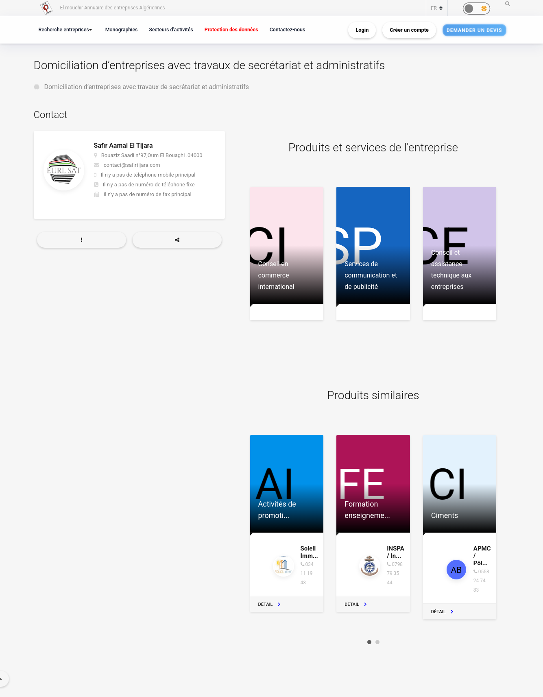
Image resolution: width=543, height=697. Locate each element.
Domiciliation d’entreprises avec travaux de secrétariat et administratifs (146, 87)
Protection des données (231, 29)
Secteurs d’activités (171, 29)
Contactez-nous (287, 29)
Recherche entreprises (64, 29)
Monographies (121, 29)
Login (362, 30)
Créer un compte (409, 30)
